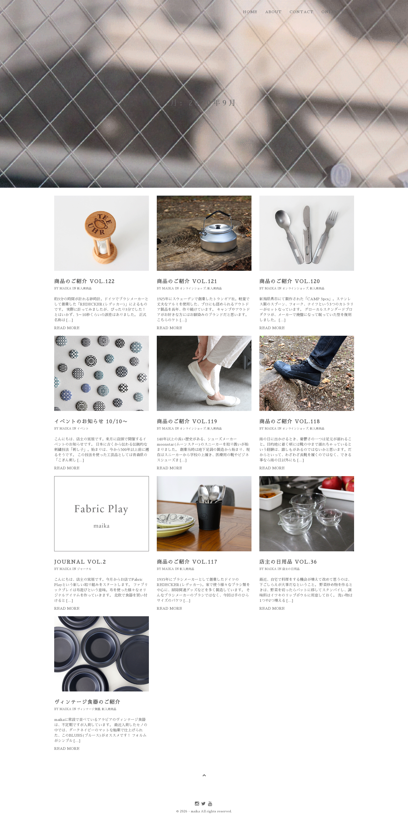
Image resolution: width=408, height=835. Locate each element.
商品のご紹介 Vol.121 (187, 281)
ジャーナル (84, 569)
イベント (83, 428)
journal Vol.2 (80, 561)
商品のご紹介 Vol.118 (289, 421)
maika (65, 288)
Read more (66, 328)
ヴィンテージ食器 (88, 709)
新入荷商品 (84, 288)
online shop (337, 12)
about (273, 12)
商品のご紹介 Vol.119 (187, 421)
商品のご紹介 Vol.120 (289, 281)
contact (302, 12)
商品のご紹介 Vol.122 (84, 281)
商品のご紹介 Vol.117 (187, 561)
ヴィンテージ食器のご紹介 (87, 702)
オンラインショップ (193, 288)
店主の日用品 (291, 569)
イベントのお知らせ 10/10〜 (91, 421)
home (250, 12)
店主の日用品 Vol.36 (288, 561)
